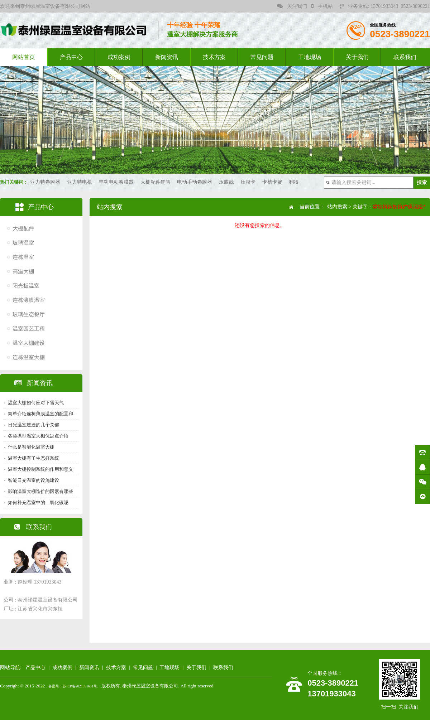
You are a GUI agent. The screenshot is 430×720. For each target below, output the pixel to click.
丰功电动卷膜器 (116, 182)
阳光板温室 (26, 286)
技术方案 (214, 57)
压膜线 (226, 182)
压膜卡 (247, 182)
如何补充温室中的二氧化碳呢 (38, 502)
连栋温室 (23, 257)
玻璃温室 (23, 243)
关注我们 (292, 6)
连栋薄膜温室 (29, 300)
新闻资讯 (166, 57)
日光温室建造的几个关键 (33, 424)
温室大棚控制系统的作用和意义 (40, 469)
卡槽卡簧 (272, 182)
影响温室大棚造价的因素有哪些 (40, 491)
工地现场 (309, 57)
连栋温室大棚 (29, 357)
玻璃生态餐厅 (29, 314)
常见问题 (261, 57)
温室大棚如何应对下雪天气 (36, 402)
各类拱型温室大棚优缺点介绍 (38, 436)
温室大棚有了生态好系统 (33, 458)
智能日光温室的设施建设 (33, 480)
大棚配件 (23, 228)
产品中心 (71, 57)
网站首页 (23, 57)
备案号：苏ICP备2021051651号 (72, 686)
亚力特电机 (79, 182)
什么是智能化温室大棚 (31, 447)
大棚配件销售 (155, 182)
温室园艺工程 (29, 329)
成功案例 (119, 57)
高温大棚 (23, 271)
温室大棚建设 (29, 343)
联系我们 (404, 57)
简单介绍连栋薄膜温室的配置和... (42, 413)
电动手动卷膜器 (194, 182)
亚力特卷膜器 (45, 182)
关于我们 (357, 57)
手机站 (322, 6)
